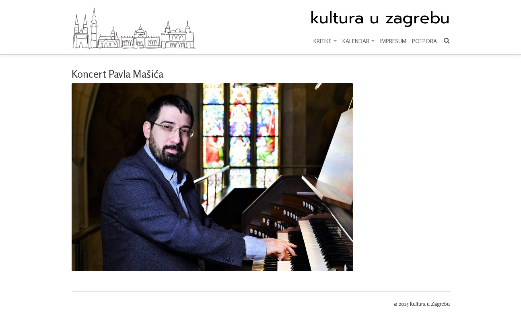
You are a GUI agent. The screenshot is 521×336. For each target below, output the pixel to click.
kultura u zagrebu (380, 18)
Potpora (424, 40)
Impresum (393, 40)
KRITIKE (325, 40)
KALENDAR (358, 40)
